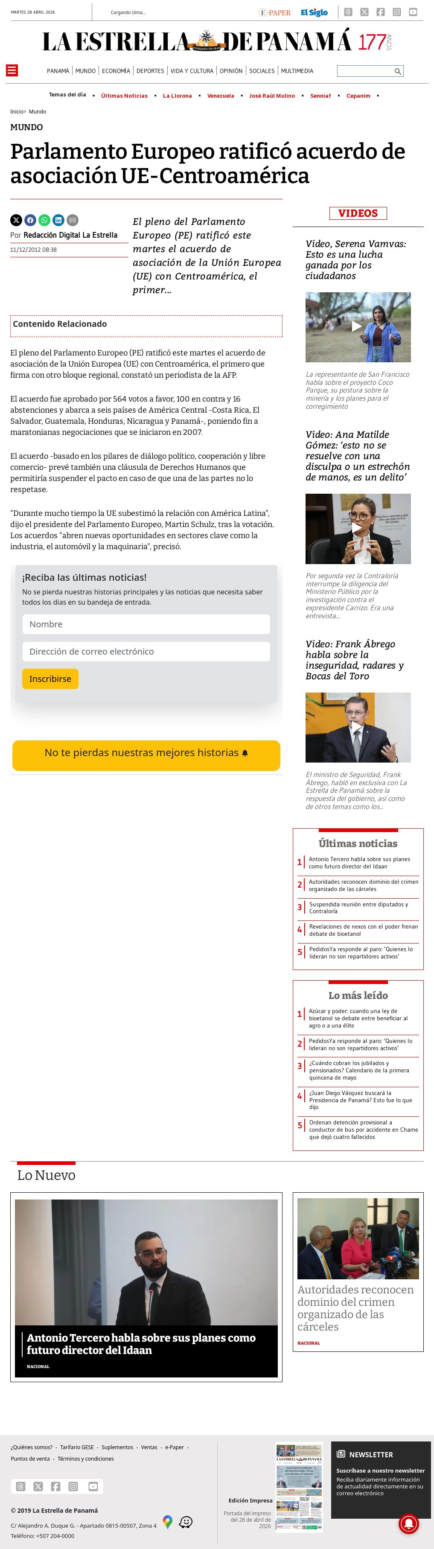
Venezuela (220, 96)
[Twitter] (16, 219)
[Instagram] (397, 12)
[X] (364, 12)
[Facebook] (381, 12)
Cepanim (358, 96)
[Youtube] (413, 12)
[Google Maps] (168, 1522)
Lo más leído (358, 996)
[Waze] (185, 1522)
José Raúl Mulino (272, 96)
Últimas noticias (358, 844)
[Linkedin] (58, 219)
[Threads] (348, 12)
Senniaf (320, 96)
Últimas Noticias (124, 96)
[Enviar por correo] (73, 219)
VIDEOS (358, 213)
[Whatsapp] (44, 219)
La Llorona (177, 96)
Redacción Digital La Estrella (70, 235)
